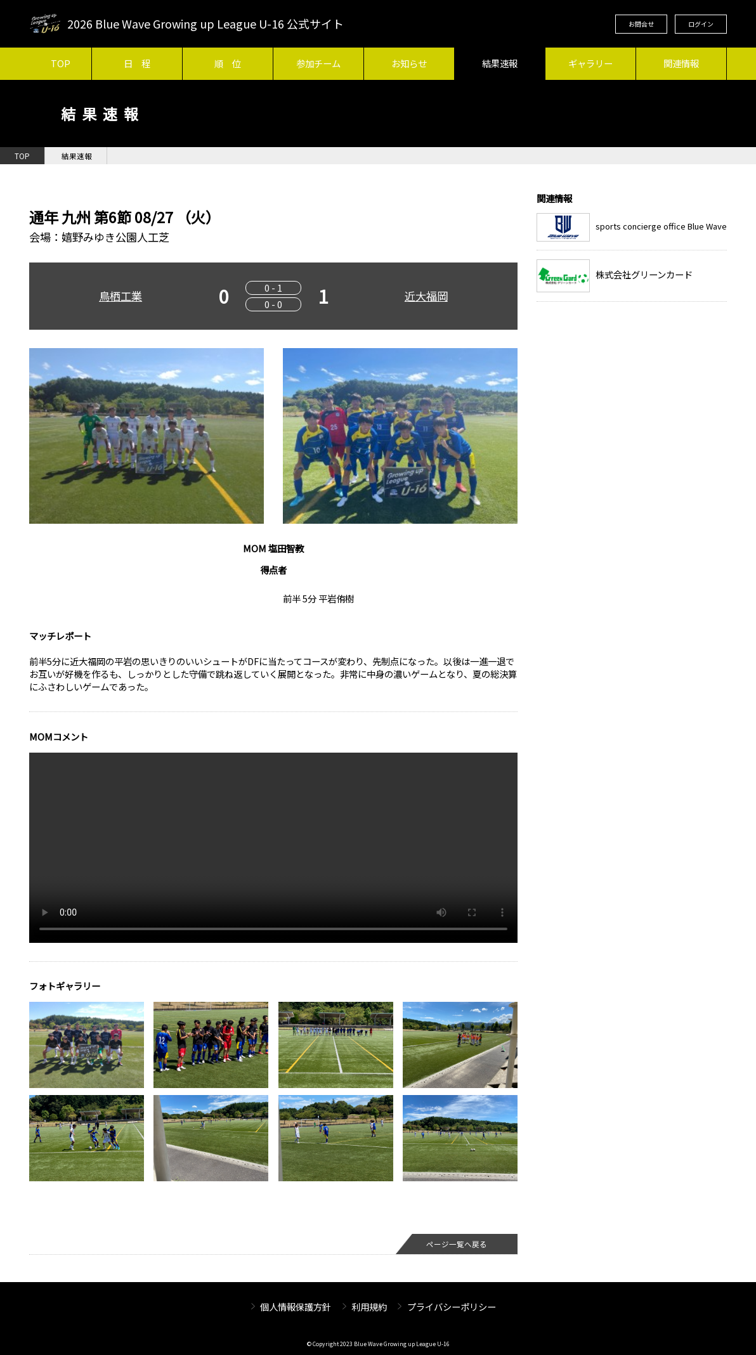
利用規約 (369, 1306)
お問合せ (641, 24)
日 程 (137, 63)
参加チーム (318, 63)
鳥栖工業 (120, 296)
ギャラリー (590, 63)
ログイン (701, 24)
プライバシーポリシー (451, 1306)
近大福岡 (426, 296)
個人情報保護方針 (295, 1306)
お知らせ (409, 63)
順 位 (227, 63)
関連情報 (681, 63)
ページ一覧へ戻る (456, 1244)
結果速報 (500, 63)
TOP (60, 63)
